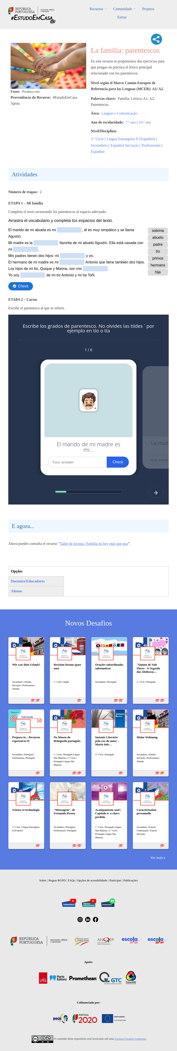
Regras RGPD (57, 880)
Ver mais (156, 857)
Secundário (99, 145)
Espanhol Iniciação (124, 145)
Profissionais (151, 145)
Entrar (122, 17)
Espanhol (98, 152)
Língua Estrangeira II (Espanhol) (131, 139)
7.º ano (131, 122)
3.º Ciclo (97, 139)
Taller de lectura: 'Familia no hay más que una (94, 544)
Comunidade (122, 9)
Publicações (130, 880)
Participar (115, 880)
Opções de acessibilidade (92, 880)
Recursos (96, 9)
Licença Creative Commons (130, 1038)
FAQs (71, 880)
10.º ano (145, 122)
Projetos (148, 9)
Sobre (42, 880)
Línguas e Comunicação (119, 113)
